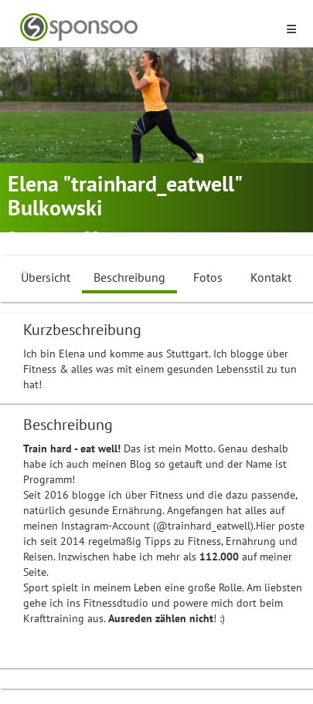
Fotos (208, 277)
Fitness (119, 237)
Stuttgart (43, 237)
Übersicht (45, 277)
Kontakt (270, 277)
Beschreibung (129, 277)
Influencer (169, 237)
